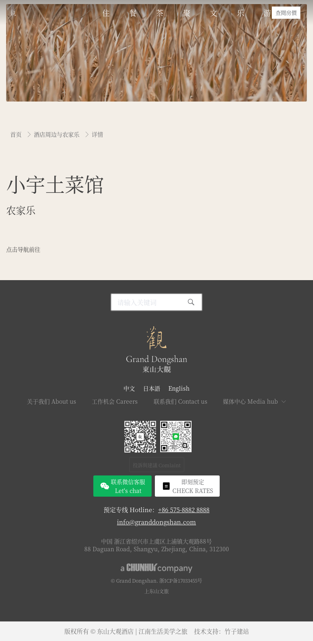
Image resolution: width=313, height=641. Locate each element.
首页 (16, 134)
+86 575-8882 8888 (183, 509)
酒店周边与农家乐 (57, 134)
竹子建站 (237, 631)
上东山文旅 (156, 591)
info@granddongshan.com (156, 521)
